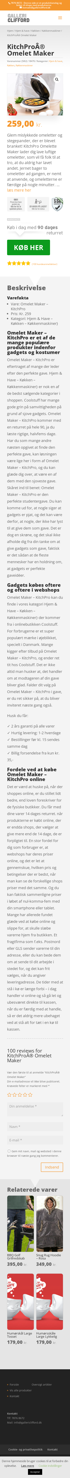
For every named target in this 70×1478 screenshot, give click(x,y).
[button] (57, 79)
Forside (14, 1384)
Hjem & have (22, 30)
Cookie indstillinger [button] (50, 1466)
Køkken (35, 30)
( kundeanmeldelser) (44, 264)
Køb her (28, 247)
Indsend (52, 1167)
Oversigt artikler (42, 1384)
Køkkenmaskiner (51, 30)
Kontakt (14, 1396)
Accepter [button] (35, 1472)
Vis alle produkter (21, 1390)
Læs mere (27, 1466)
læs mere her (19, 190)
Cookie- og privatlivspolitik (25, 1449)
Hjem (10, 30)
